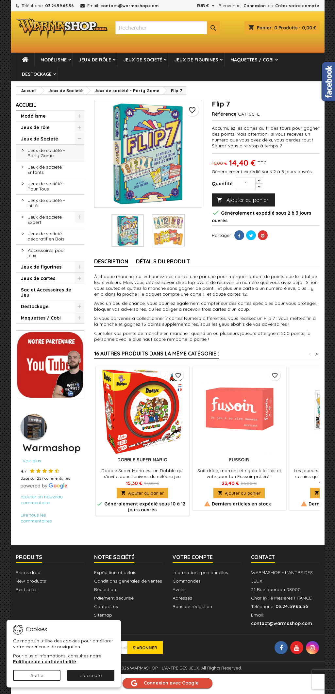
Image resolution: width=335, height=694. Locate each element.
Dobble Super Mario (142, 460)
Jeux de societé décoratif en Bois (45, 236)
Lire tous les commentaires (36, 518)
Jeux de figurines (196, 60)
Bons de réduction (192, 606)
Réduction (105, 589)
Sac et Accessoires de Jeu (46, 292)
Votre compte (193, 557)
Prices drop (28, 572)
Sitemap (103, 615)
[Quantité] (246, 183)
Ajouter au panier (242, 200)
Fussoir (239, 460)
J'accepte (91, 675)
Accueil (26, 105)
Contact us (106, 606)
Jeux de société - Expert (46, 219)
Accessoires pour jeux (46, 252)
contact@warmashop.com (129, 5)
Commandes (187, 581)
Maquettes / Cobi (252, 60)
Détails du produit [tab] (163, 261)
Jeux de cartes (38, 278)
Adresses (182, 598)
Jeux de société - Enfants (46, 169)
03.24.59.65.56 (59, 5)
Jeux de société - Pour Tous (46, 186)
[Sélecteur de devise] (206, 5)
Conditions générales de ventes (128, 581)
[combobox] (167, 27)
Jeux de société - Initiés (46, 202)
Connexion (254, 5)
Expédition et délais (115, 572)
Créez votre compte (297, 5)
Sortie (37, 675)
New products (31, 581)
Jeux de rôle (95, 60)
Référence (224, 114)
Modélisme (54, 60)
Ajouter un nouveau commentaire (42, 499)
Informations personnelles (200, 572)
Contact (263, 557)
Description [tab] (111, 261)
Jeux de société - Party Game (46, 152)
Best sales (27, 589)
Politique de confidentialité (44, 662)
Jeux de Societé (142, 60)
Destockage (37, 74)
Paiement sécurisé (114, 598)
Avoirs (179, 589)
